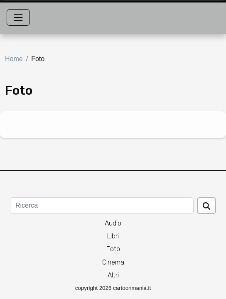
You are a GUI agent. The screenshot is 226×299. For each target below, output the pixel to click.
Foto (113, 249)
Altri (113, 275)
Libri (113, 236)
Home (14, 58)
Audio (113, 223)
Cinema (113, 262)
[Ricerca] (102, 205)
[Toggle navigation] (18, 17)
